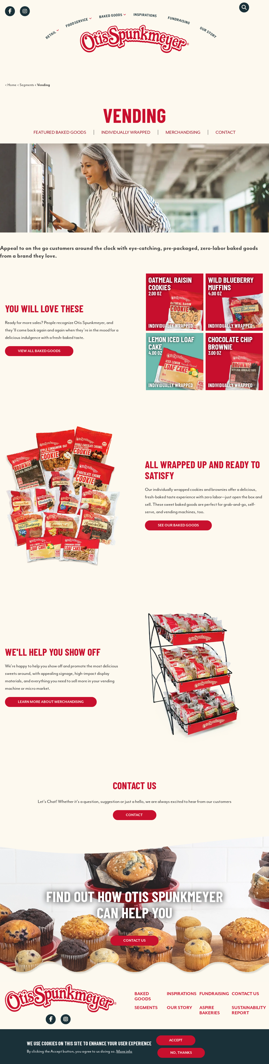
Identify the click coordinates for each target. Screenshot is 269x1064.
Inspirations (181, 993)
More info (124, 1051)
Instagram (25, 11)
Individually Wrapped (125, 132)
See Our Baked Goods (178, 525)
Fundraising (214, 993)
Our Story (179, 1007)
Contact (226, 132)
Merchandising (183, 132)
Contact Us (134, 941)
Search (244, 7)
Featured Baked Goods (60, 132)
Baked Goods (142, 996)
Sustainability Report (249, 1010)
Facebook (10, 11)
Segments (27, 85)
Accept (175, 1040)
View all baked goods (39, 351)
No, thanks (181, 1053)
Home (11, 85)
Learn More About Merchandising (51, 702)
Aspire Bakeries (209, 1010)
